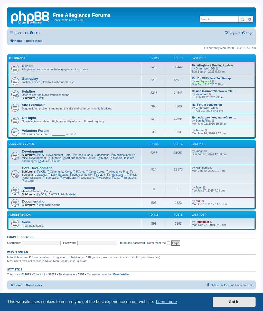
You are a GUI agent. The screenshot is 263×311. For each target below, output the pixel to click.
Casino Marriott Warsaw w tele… (214, 91)
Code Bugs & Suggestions (91, 154)
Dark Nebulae (58, 174)
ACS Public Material (62, 194)
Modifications (121, 154)
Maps (103, 157)
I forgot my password (132, 242)
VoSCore (103, 177)
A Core (28, 180)
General (28, 66)
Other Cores (95, 171)
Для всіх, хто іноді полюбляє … (214, 117)
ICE (41, 171)
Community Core (59, 171)
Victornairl (202, 94)
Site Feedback (33, 105)
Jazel (199, 187)
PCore (78, 171)
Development (32, 151)
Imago (200, 151)
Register (27, 236)
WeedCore (85, 177)
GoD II (100, 174)
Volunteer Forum (35, 131)
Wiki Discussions (48, 204)
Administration (19, 214)
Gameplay (30, 79)
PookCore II (116, 174)
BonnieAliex (203, 120)
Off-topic (29, 118)
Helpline (28, 91)
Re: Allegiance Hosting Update (212, 65)
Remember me (158, 242)
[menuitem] (34, 33)
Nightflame (202, 167)
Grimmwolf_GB (205, 68)
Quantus (54, 157)
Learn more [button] (166, 301)
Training (28, 188)
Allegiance (16, 58)
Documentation (34, 201)
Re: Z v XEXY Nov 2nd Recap (211, 78)
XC (115, 177)
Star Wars (50, 177)
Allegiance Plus (117, 171)
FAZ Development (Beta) (54, 154)
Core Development (37, 168)
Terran (200, 130)
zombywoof (203, 81)
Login (11, 236)
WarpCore (68, 177)
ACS (41, 194)
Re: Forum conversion (207, 104)
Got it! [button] (234, 302)
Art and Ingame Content (79, 157)
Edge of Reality (81, 174)
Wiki (40, 97)
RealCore (128, 177)
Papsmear (202, 221)
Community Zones (21, 144)
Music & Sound (49, 161)
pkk (198, 201)
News (26, 222)
